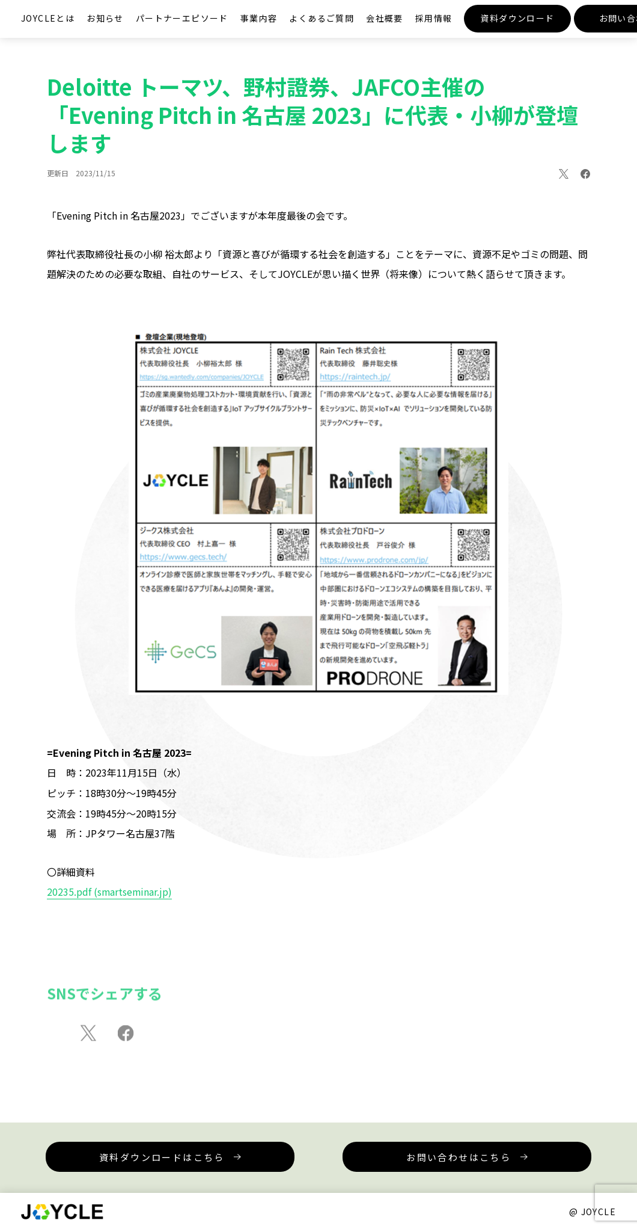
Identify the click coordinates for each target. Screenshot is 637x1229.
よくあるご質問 (321, 18)
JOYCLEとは (48, 18)
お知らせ (105, 18)
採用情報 (434, 18)
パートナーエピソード (182, 18)
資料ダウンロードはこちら (191, 1157)
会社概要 (384, 18)
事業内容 (259, 18)
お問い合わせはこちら (429, 1157)
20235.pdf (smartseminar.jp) (110, 891)
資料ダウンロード (517, 18)
